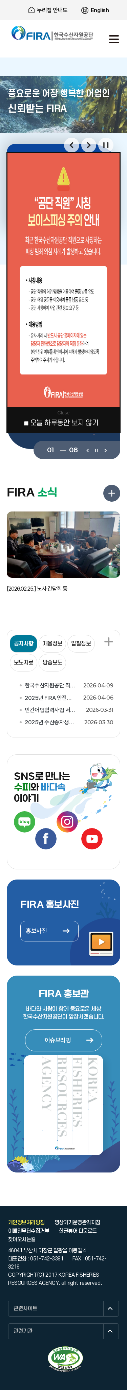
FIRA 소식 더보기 (111, 493)
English (100, 10)
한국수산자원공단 (52, 33)
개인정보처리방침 (26, 1223)
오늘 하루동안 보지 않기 (64, 423)
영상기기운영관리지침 (77, 1223)
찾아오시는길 (22, 1239)
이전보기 (87, 450)
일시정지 (105, 145)
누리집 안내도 (52, 10)
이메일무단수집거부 (28, 1231)
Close (64, 412)
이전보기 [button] (71, 145)
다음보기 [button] (89, 145)
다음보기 (105, 450)
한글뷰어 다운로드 (78, 1231)
